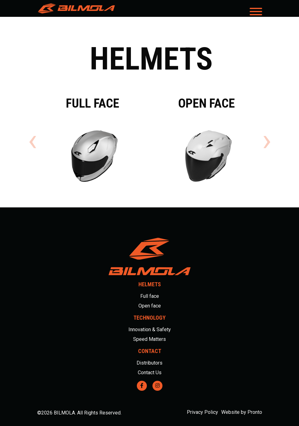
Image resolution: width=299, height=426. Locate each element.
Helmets (149, 284)
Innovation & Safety (149, 329)
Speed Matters (149, 339)
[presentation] (32, 140)
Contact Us (150, 372)
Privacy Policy (202, 412)
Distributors (149, 363)
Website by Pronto (241, 412)
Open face (149, 306)
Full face (149, 296)
